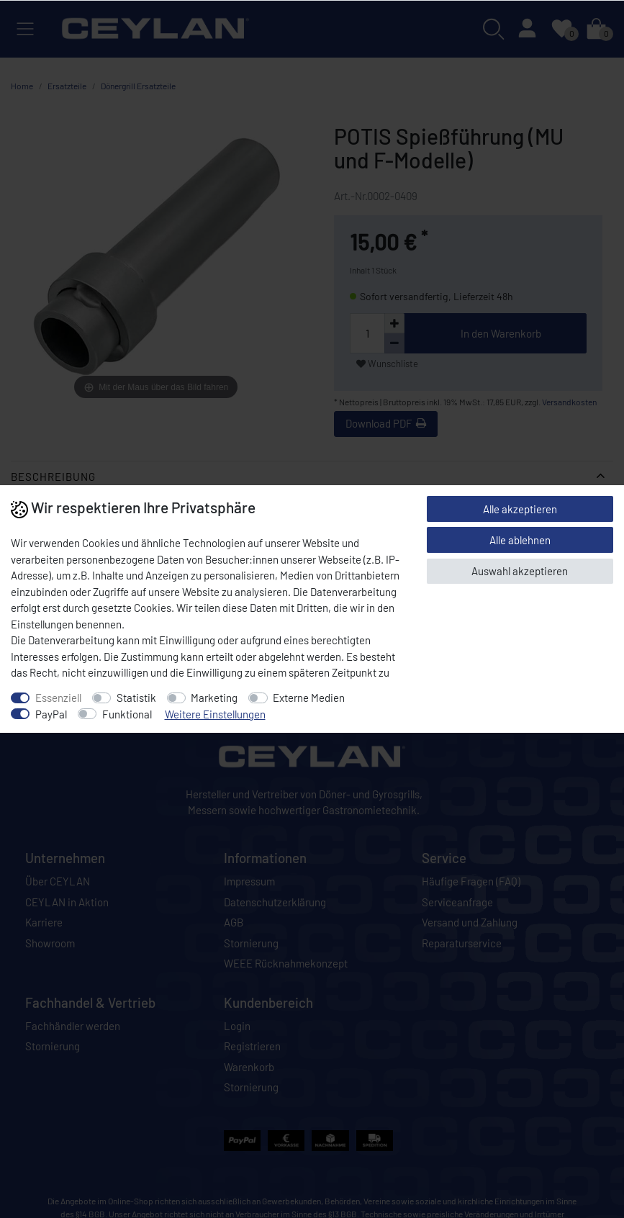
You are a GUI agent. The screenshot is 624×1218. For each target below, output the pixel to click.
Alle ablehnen (520, 539)
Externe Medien (309, 697)
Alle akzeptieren (520, 508)
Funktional (127, 714)
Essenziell (58, 697)
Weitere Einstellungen (215, 714)
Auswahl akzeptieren (519, 570)
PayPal (51, 714)
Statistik (136, 697)
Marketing (214, 697)
